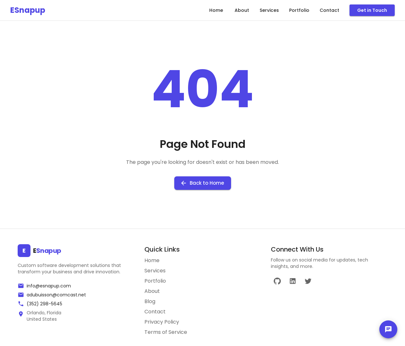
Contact (329, 10)
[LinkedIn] (292, 281)
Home (216, 10)
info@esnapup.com (49, 286)
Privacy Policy (161, 322)
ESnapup (27, 10)
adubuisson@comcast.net (56, 295)
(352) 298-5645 (44, 304)
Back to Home (202, 183)
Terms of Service (165, 332)
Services (269, 10)
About (241, 10)
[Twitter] (308, 281)
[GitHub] (277, 281)
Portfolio (299, 10)
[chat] (388, 329)
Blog (149, 301)
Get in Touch (372, 10)
